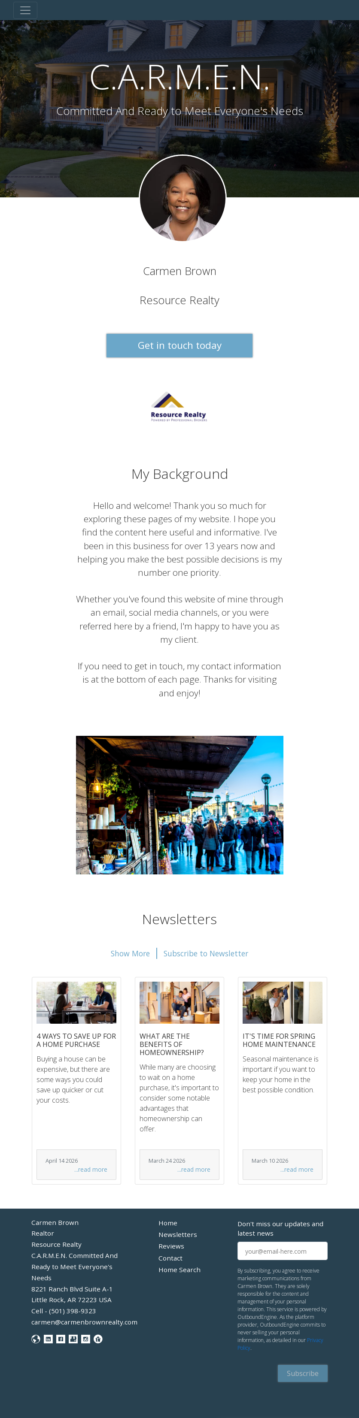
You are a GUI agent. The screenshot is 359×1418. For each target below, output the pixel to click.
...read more (90, 1169)
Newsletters (177, 1234)
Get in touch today (180, 345)
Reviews (171, 1246)
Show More (130, 953)
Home (167, 1222)
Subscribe (303, 1373)
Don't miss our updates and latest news (280, 1228)
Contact (170, 1258)
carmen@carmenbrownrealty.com (84, 1322)
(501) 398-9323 (72, 1310)
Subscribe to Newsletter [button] (206, 953)
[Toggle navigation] (25, 10)
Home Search (179, 1269)
